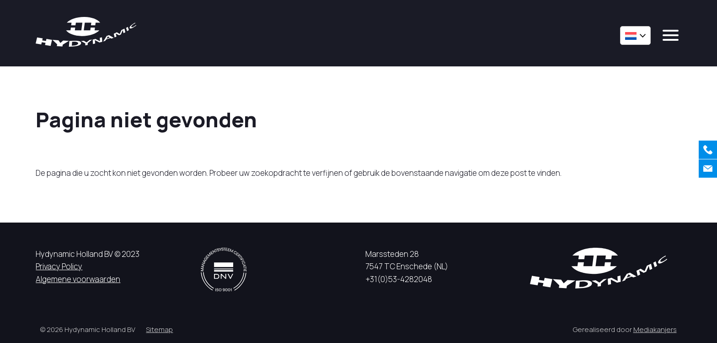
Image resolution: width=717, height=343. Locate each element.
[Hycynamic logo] (86, 32)
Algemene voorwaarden (78, 279)
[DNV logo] (223, 269)
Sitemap (159, 329)
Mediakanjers (655, 329)
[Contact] (708, 168)
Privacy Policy (59, 266)
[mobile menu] (670, 35)
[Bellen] (708, 150)
